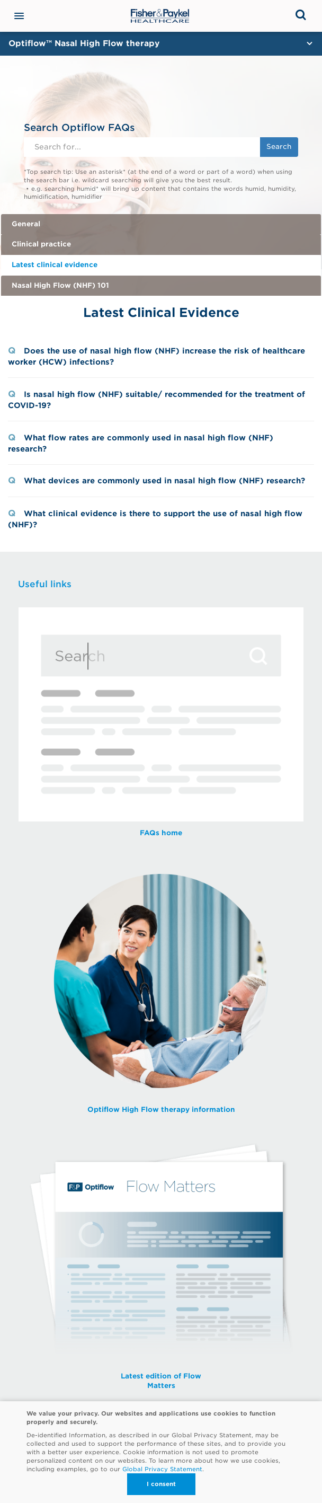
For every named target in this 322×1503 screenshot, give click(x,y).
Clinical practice (41, 244)
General (26, 224)
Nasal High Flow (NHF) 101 (60, 285)
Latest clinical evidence (54, 265)
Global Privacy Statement (162, 1469)
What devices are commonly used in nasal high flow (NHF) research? (164, 480)
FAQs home (161, 833)
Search (278, 147)
